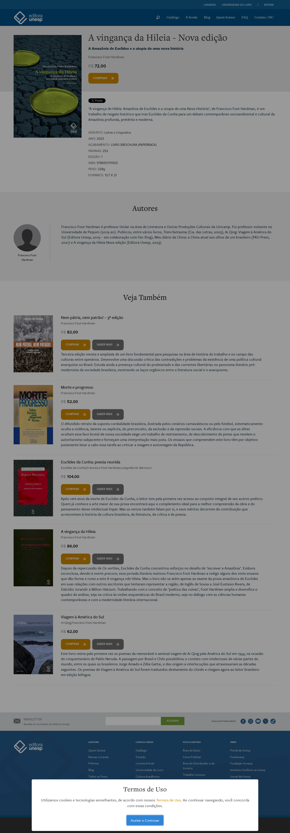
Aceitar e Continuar (145, 820)
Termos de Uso (168, 800)
